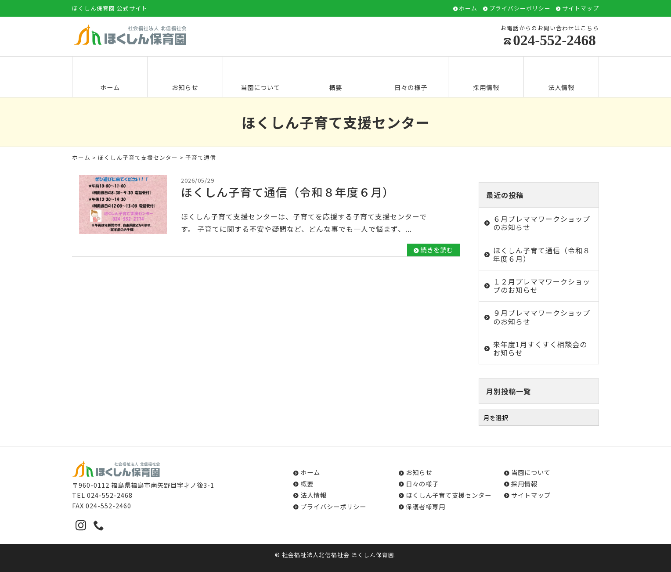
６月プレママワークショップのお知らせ (541, 222)
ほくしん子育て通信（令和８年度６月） (541, 254)
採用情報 (486, 77)
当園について (260, 77)
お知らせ (185, 77)
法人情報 (561, 77)
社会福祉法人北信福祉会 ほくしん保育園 (338, 554)
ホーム (468, 8)
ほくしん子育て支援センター (138, 157)
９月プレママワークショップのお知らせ (541, 316)
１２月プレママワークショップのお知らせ (541, 285)
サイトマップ (580, 8)
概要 (335, 77)
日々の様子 (410, 77)
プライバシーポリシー (520, 8)
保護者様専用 (425, 506)
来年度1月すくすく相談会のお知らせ (540, 348)
